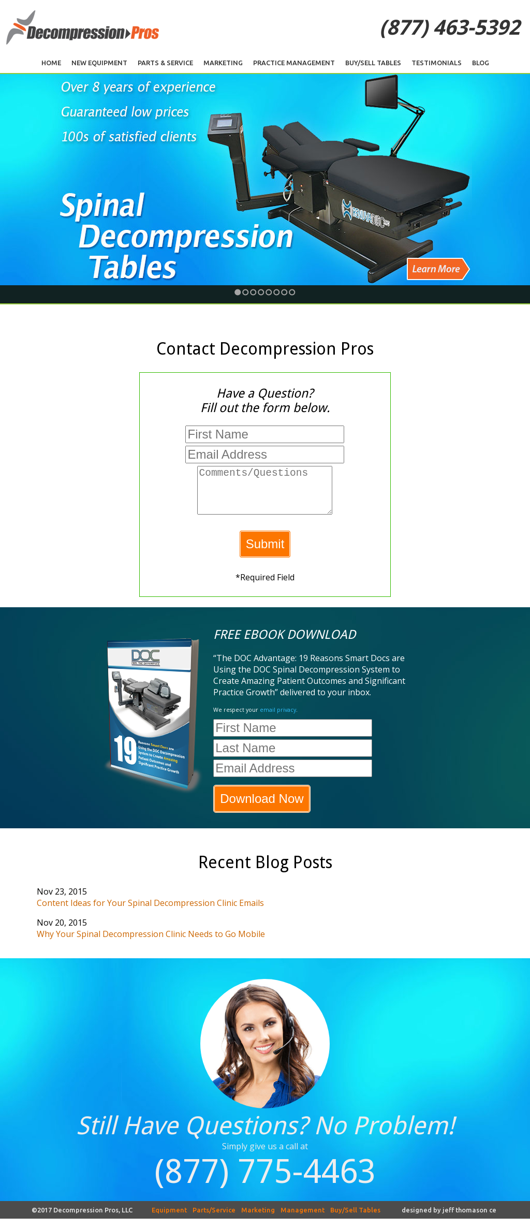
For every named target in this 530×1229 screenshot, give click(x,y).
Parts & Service (165, 62)
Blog (480, 62)
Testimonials (436, 62)
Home (51, 62)
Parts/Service (214, 1220)
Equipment (169, 1220)
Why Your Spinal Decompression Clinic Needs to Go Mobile (151, 944)
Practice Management (294, 62)
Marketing (223, 62)
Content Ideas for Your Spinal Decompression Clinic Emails (150, 913)
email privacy (278, 720)
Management (303, 1220)
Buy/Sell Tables (373, 62)
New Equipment (99, 62)
